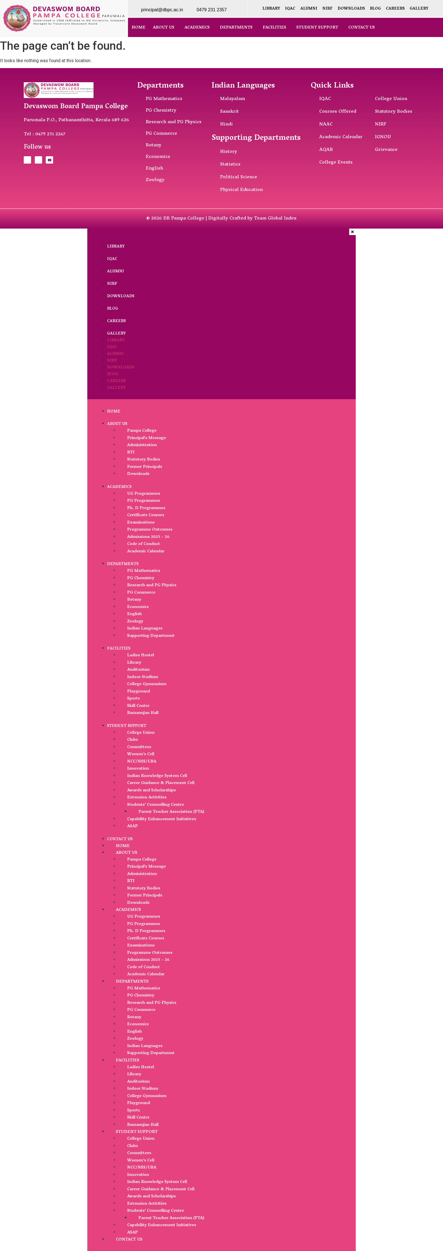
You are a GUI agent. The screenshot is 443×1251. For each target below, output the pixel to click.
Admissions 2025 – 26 (148, 537)
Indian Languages (144, 629)
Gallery (419, 9)
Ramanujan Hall (142, 713)
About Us (163, 28)
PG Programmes (143, 501)
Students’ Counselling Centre (155, 805)
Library (271, 9)
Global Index (282, 218)
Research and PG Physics (151, 585)
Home (139, 28)
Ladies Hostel (140, 655)
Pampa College (142, 431)
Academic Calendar (145, 551)
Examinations (141, 523)
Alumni (308, 9)
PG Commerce (141, 593)
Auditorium (138, 670)
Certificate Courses (145, 515)
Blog (375, 9)
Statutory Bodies (143, 460)
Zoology (135, 622)
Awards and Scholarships (151, 790)
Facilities (274, 28)
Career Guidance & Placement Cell (160, 783)
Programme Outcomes (149, 530)
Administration (142, 445)
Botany (134, 600)
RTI (130, 453)
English (134, 614)
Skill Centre (138, 706)
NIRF (327, 9)
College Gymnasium (146, 684)
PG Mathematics (143, 571)
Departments (236, 28)
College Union (141, 733)
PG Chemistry (140, 578)
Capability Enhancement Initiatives (161, 819)
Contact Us (361, 28)
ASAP (132, 826)
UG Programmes (143, 494)
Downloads (351, 9)
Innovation (138, 769)
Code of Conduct (143, 544)
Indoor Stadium (142, 677)
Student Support (317, 28)
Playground (138, 692)
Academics (197, 28)
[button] (165, 27)
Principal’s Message (146, 438)
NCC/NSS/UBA (141, 762)
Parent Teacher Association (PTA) (171, 812)
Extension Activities (146, 798)
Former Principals (144, 467)
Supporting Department (151, 636)
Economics (138, 607)
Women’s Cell (140, 754)
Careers (395, 9)
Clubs (132, 740)
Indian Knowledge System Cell (157, 776)
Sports (133, 699)
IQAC (290, 9)
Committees (139, 747)
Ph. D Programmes (146, 508)
